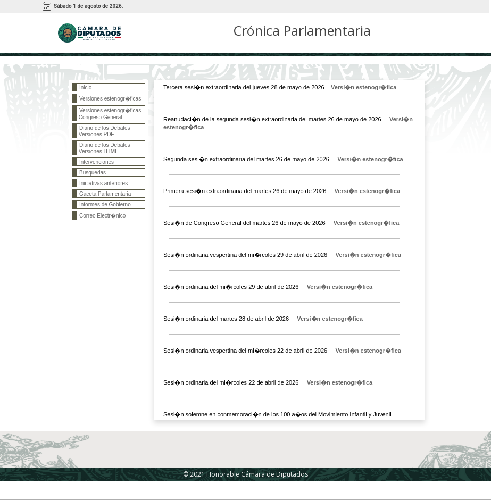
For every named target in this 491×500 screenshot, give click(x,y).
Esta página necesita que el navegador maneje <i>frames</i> (108, 213)
